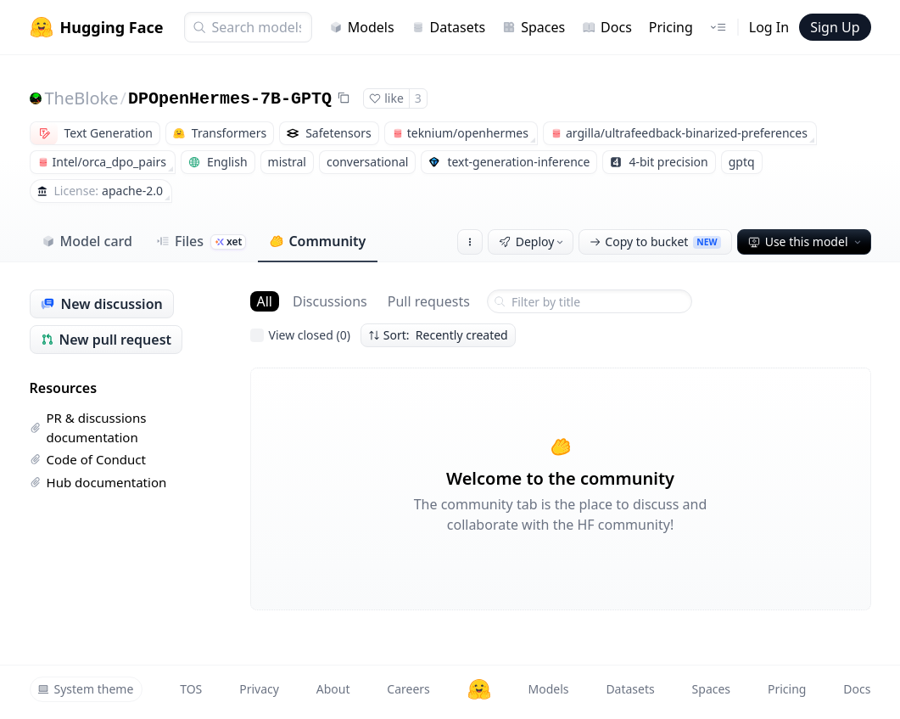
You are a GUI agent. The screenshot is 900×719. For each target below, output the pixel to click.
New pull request (106, 339)
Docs (607, 27)
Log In (769, 27)
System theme (85, 689)
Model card (87, 241)
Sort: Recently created (438, 335)
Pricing (671, 27)
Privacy (259, 689)
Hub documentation (98, 482)
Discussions (330, 301)
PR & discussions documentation (88, 427)
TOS (191, 689)
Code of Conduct (88, 459)
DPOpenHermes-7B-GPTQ (230, 99)
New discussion (102, 304)
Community (318, 241)
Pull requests (429, 301)
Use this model (806, 241)
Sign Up (834, 27)
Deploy (533, 241)
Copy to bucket (655, 241)
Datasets (448, 27)
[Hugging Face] (479, 689)
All (264, 301)
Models (361, 27)
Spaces (533, 27)
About (333, 689)
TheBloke (82, 98)
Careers (408, 689)
